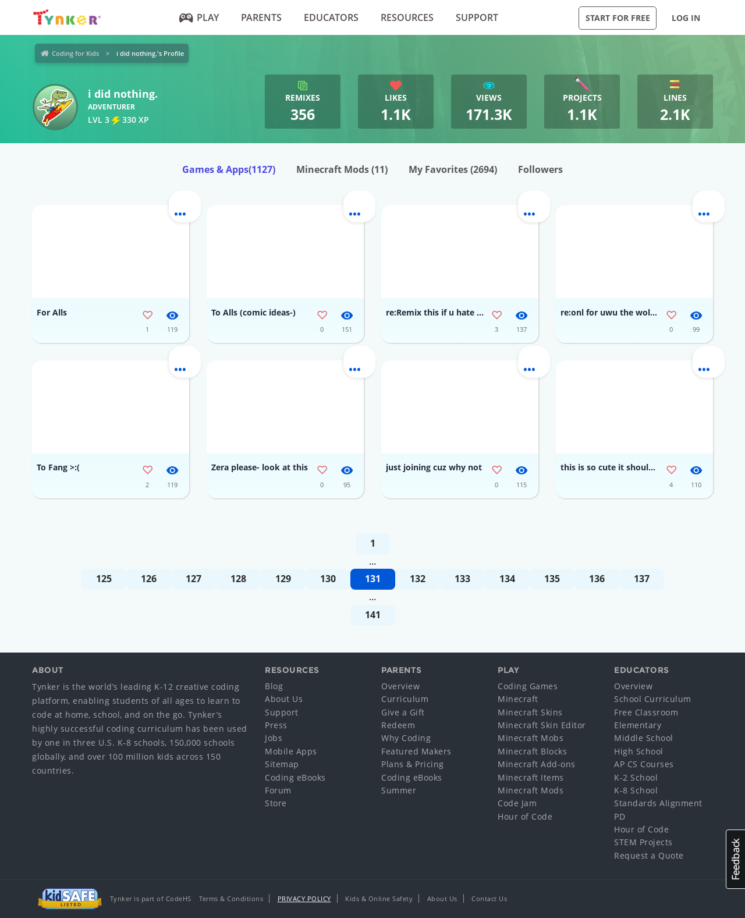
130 (328, 578)
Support (477, 17)
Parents (261, 17)
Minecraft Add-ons (537, 764)
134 (507, 578)
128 (238, 578)
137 (642, 578)
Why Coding (406, 737)
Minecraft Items (531, 777)
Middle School (643, 737)
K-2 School (636, 777)
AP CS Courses (644, 764)
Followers (540, 169)
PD (619, 816)
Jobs (273, 737)
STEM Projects (643, 842)
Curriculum (404, 698)
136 (597, 578)
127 (193, 578)
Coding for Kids (75, 53)
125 (104, 578)
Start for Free (618, 17)
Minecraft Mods (342, 169)
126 (149, 578)
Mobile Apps (291, 751)
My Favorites (453, 169)
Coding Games (528, 686)
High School (639, 751)
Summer (398, 790)
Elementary (637, 725)
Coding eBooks (295, 777)
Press (276, 725)
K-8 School (636, 790)
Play (199, 17)
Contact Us (489, 898)
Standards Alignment (658, 803)
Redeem (398, 725)
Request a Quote (649, 855)
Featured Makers (416, 751)
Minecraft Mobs (530, 737)
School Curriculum (652, 698)
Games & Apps (228, 169)
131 (373, 578)
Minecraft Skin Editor (542, 725)
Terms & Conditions (231, 898)
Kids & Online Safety (379, 898)
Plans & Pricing (412, 764)
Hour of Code (525, 816)
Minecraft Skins (530, 712)
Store (276, 803)
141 (373, 614)
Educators (331, 17)
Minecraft (518, 698)
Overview (400, 686)
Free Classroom (646, 712)
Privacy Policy (304, 898)
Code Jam (517, 803)
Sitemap (282, 764)
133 (462, 578)
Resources (407, 17)
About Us (284, 698)
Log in (686, 17)
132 (417, 578)
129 (283, 578)
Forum (278, 790)
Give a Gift (403, 712)
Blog (274, 686)
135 (552, 578)
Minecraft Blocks (532, 751)
